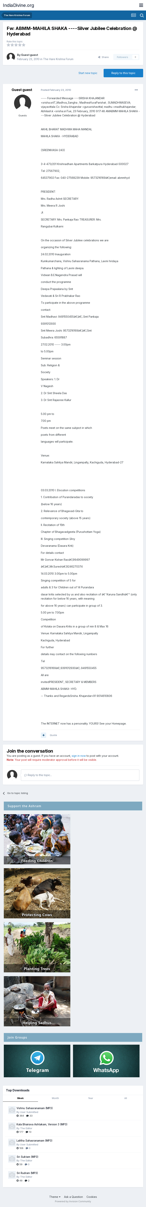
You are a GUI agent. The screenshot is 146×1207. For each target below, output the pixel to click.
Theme (54, 1196)
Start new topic (88, 73)
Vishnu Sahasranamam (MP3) (35, 1108)
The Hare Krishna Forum (58, 59)
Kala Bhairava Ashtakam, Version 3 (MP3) (42, 1124)
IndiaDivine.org (18, 5)
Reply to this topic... (38, 775)
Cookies (91, 1196)
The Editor (26, 1128)
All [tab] (125, 1098)
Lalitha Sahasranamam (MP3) (34, 1140)
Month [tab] (55, 1098)
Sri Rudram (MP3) (27, 1173)
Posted (56, 89)
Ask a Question (73, 1196)
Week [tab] (20, 1098)
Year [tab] (90, 1098)
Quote (53, 735)
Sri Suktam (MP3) (27, 1156)
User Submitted (29, 1112)
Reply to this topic (123, 73)
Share (103, 57)
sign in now (79, 755)
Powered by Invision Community (73, 1201)
